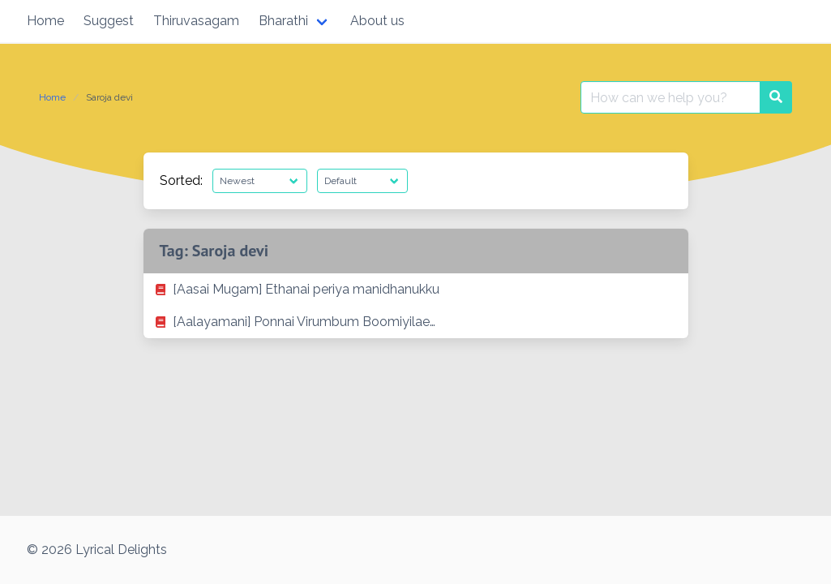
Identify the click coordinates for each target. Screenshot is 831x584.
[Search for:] (670, 97)
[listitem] (415, 289)
